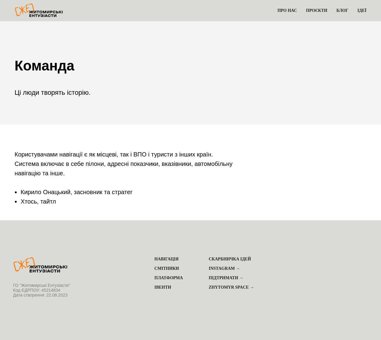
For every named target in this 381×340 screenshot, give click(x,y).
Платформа (168, 278)
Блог (342, 10)
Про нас (287, 10)
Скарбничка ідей (230, 259)
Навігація (166, 259)
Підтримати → (226, 278)
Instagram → (224, 268)
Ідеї (361, 10)
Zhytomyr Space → (231, 287)
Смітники (166, 268)
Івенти (162, 287)
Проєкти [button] (316, 10)
